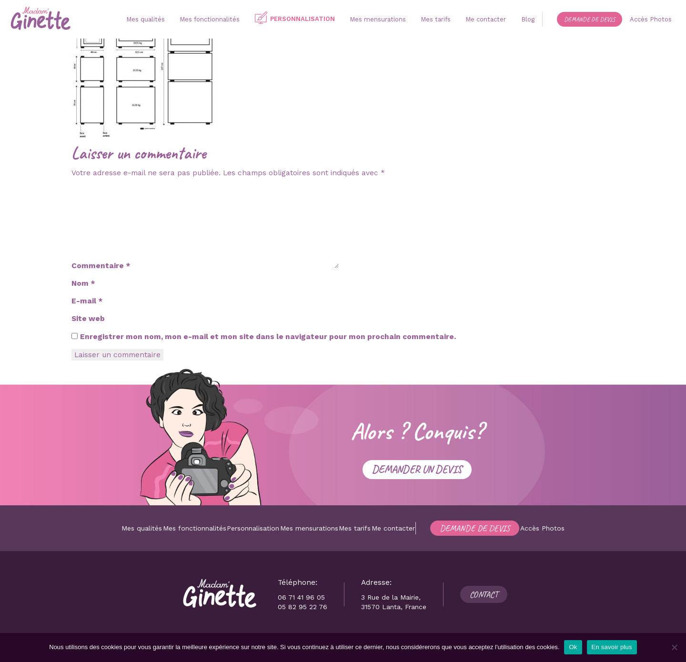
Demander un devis (417, 469)
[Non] (674, 647)
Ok (573, 647)
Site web (88, 318)
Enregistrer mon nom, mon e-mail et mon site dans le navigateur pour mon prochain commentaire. (268, 336)
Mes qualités (141, 528)
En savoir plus (612, 647)
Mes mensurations (309, 528)
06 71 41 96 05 (301, 597)
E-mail (86, 301)
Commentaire (100, 265)
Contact (484, 594)
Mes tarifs (355, 528)
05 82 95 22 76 (302, 607)
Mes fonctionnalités (194, 528)
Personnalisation (253, 528)
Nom (83, 283)
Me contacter (393, 528)
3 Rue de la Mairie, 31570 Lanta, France (393, 602)
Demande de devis (475, 528)
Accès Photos (542, 528)
